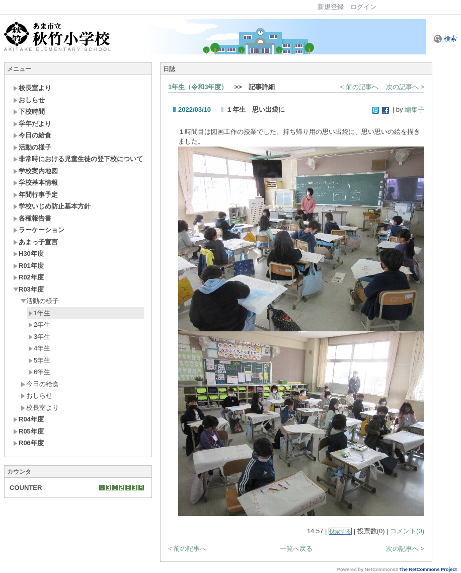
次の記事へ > (405, 87)
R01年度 (28, 265)
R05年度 (28, 431)
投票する (340, 531)
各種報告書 (32, 218)
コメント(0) (407, 531)
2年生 (39, 324)
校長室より (32, 88)
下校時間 (29, 111)
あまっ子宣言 (35, 242)
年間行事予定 (35, 194)
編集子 (414, 109)
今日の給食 (32, 135)
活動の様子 (32, 147)
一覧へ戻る (296, 548)
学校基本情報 (35, 182)
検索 (445, 38)
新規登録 (331, 7)
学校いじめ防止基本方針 (52, 206)
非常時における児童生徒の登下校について (78, 159)
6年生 (39, 372)
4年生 (39, 348)
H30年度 (28, 253)
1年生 (39, 313)
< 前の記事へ (359, 87)
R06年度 (28, 443)
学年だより (32, 123)
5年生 (39, 360)
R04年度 (28, 419)
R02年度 (28, 277)
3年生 (39, 336)
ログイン (363, 7)
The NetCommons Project (427, 569)
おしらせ (29, 100)
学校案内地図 (35, 171)
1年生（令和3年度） (197, 87)
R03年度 (28, 289)
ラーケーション (38, 230)
